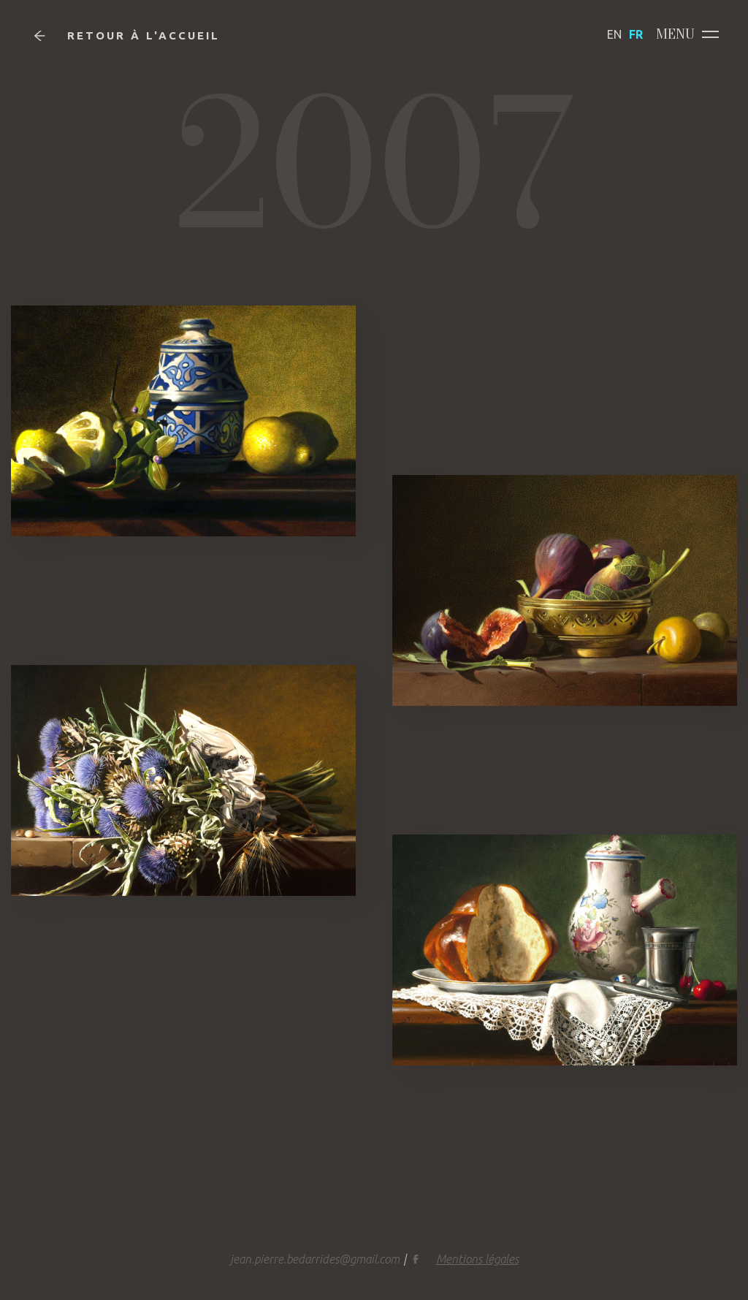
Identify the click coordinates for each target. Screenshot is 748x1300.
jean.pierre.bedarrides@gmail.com (315, 1259)
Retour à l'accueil (127, 35)
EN (614, 34)
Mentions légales (477, 1259)
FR (636, 34)
